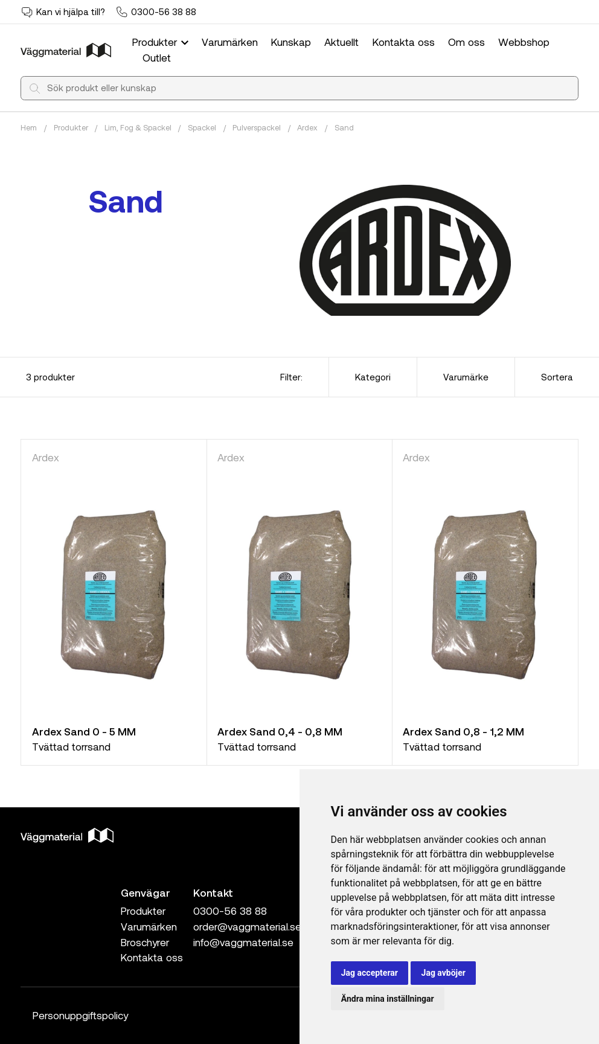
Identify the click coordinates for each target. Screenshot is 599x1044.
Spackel (202, 127)
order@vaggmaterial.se (247, 926)
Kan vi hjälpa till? (70, 11)
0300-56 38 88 (163, 11)
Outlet (157, 57)
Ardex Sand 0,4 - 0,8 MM (279, 731)
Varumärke (465, 376)
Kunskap (291, 42)
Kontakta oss (404, 42)
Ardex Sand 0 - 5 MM (84, 731)
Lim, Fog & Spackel (137, 127)
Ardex (307, 127)
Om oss (466, 42)
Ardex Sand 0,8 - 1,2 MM (463, 731)
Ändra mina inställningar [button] (387, 999)
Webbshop (523, 42)
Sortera (557, 376)
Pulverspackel (256, 127)
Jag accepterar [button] (369, 973)
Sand (344, 127)
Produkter (161, 42)
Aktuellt (341, 42)
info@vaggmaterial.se (243, 942)
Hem (29, 127)
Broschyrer (145, 942)
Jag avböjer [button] (443, 973)
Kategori (373, 376)
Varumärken (230, 42)
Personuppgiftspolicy (80, 1015)
